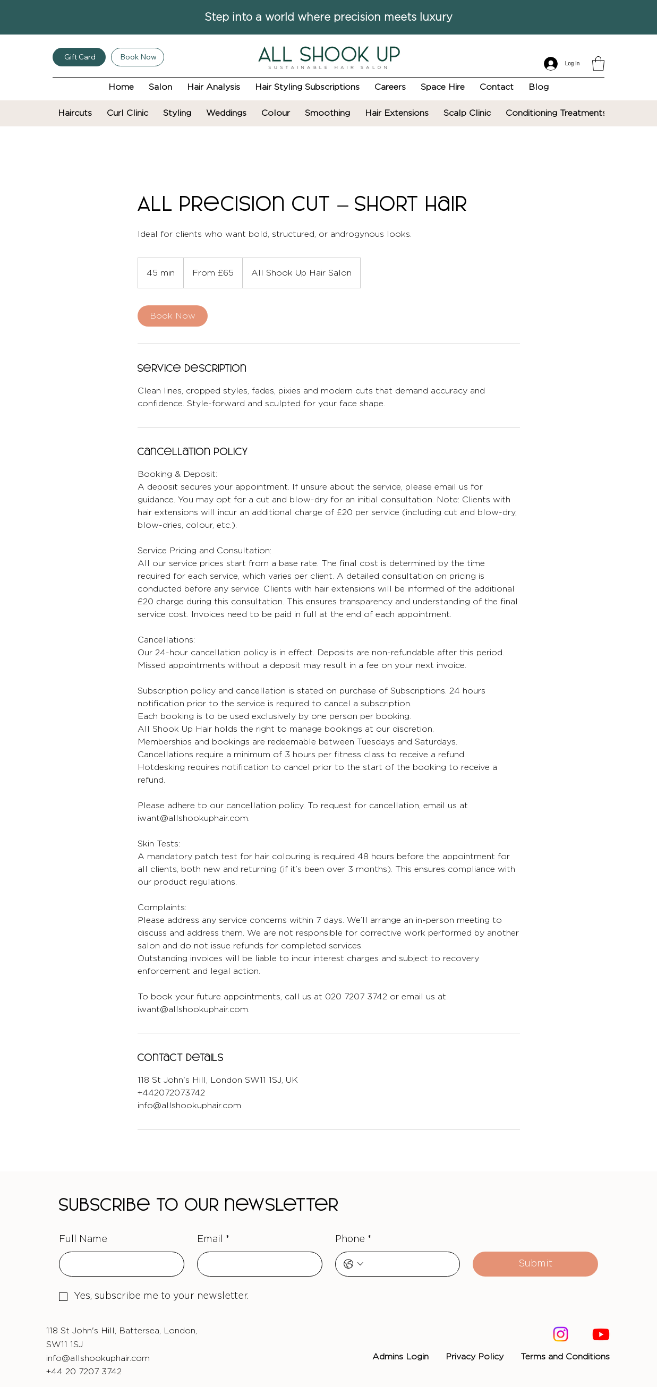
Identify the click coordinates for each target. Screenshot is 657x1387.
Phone (353, 1239)
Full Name (83, 1239)
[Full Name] (118, 1264)
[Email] (256, 1264)
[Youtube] (601, 1334)
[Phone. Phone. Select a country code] (353, 1264)
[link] (173, 316)
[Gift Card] (79, 57)
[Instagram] (560, 1334)
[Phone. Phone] (409, 1264)
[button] (598, 63)
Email (213, 1239)
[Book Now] (137, 57)
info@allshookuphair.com (98, 1358)
